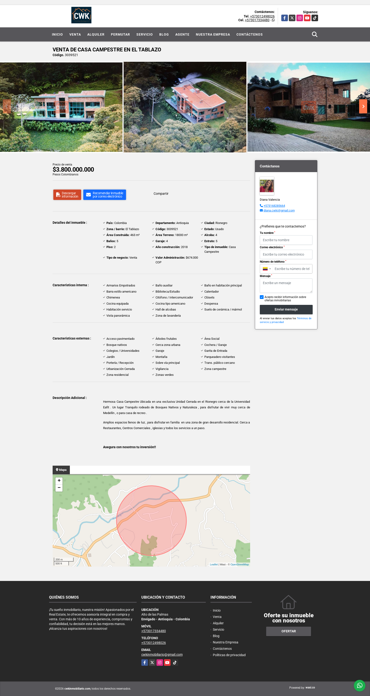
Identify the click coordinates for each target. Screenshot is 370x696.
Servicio (144, 34)
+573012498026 (262, 16)
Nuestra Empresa (213, 34)
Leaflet (214, 564)
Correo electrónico (272, 247)
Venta (75, 34)
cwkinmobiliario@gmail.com (162, 654)
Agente (182, 34)
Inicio (57, 34)
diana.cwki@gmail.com (279, 210)
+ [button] (59, 481)
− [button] (59, 488)
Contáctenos (249, 34)
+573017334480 (257, 20)
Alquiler (96, 34)
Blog (164, 34)
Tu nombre (267, 233)
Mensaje (266, 276)
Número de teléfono (273, 262)
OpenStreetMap (240, 564)
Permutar (120, 34)
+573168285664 (274, 205)
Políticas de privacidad (229, 655)
